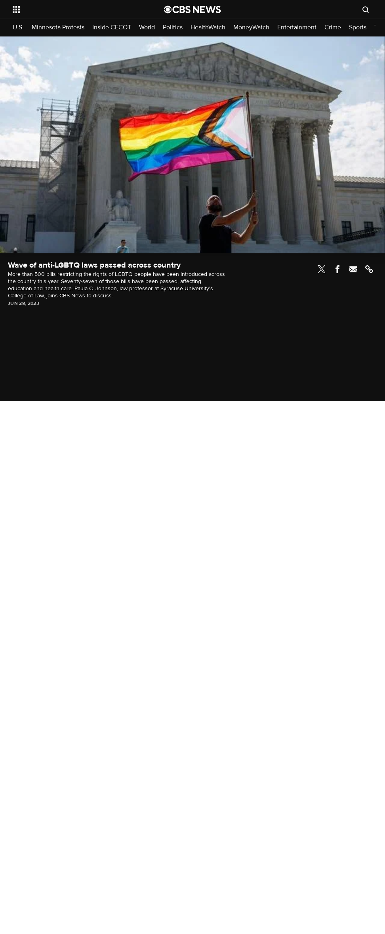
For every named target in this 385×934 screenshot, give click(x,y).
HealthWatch (208, 27)
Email (353, 269)
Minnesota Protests (58, 27)
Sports (357, 27)
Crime (332, 27)
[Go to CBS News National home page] (192, 9)
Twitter (322, 269)
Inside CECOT (111, 27)
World (147, 27)
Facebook (337, 269)
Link (369, 269)
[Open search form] (365, 9)
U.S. (18, 27)
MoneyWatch (251, 27)
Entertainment (296, 27)
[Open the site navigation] (73, 9)
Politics (173, 27)
